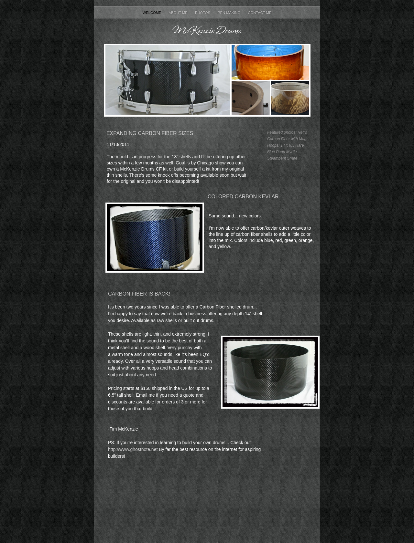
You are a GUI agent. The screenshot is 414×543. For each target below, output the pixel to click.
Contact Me (259, 13)
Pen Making (229, 13)
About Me (179, 13)
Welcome (152, 13)
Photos (203, 13)
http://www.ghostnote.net (133, 449)
